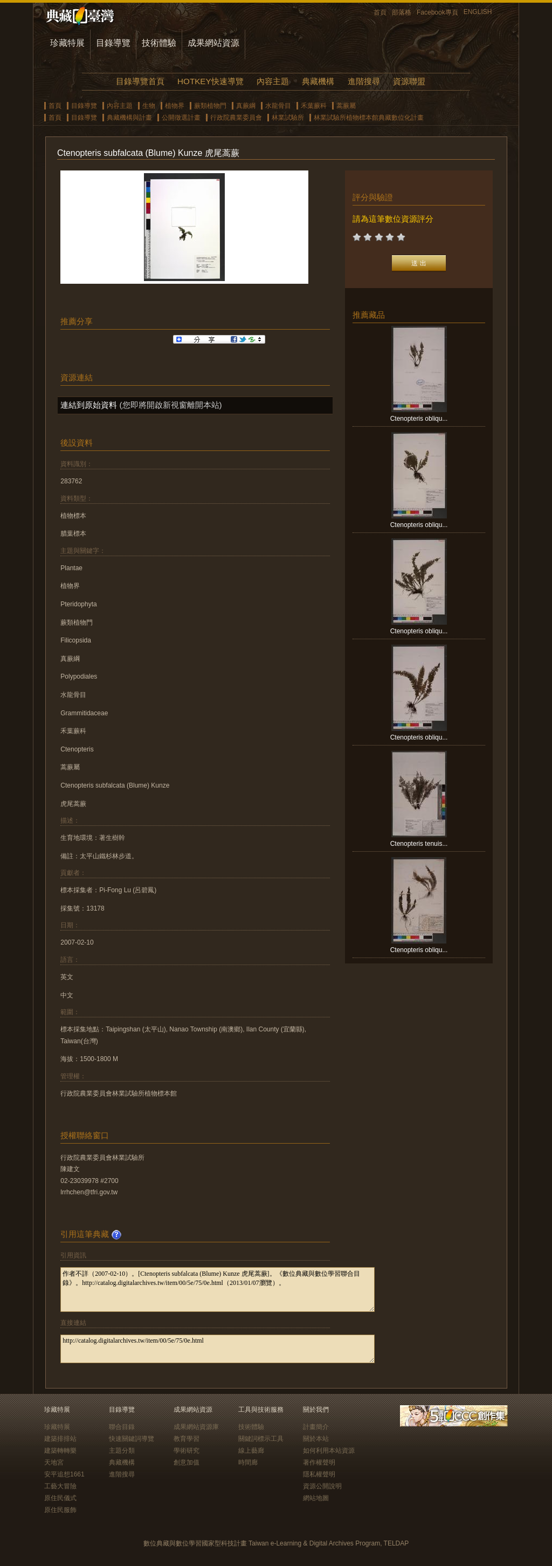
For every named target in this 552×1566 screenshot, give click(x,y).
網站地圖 (316, 1498)
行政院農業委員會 (236, 117)
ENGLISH (478, 12)
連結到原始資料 (88, 404)
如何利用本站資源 (329, 1450)
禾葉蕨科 (314, 106)
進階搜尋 (364, 81)
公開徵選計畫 (181, 117)
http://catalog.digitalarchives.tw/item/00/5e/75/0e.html (217, 1349)
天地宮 (54, 1462)
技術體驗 (159, 42)
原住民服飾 (60, 1510)
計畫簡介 (316, 1427)
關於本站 (316, 1438)
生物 (148, 106)
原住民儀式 (60, 1498)
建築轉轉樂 (60, 1450)
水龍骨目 (278, 106)
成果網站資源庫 (196, 1427)
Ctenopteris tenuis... (419, 843)
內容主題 (273, 81)
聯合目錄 (122, 1427)
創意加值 (186, 1462)
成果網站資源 (213, 42)
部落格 (401, 12)
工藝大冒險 (60, 1486)
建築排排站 (60, 1438)
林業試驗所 (288, 117)
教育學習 (186, 1438)
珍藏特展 (67, 42)
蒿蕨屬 (346, 106)
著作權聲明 (319, 1462)
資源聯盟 (409, 81)
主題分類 (122, 1450)
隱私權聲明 (319, 1474)
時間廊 (248, 1462)
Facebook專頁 (437, 12)
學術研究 (186, 1450)
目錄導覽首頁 (140, 81)
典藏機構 (318, 81)
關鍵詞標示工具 (261, 1438)
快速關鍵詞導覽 (131, 1438)
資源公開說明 (322, 1486)
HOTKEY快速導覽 (210, 81)
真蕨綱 (246, 106)
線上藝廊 (251, 1450)
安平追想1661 (64, 1474)
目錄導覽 (113, 42)
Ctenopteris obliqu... (419, 418)
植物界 (174, 106)
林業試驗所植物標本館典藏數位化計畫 (369, 117)
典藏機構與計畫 (129, 117)
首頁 (380, 12)
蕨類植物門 (210, 106)
